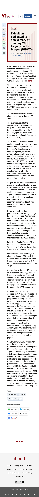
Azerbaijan (12, 394)
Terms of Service (13, 473)
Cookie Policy (19, 476)
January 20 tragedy (15, 399)
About (9, 466)
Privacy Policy (27, 473)
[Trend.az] (8, 16)
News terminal (12, 469)
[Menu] (35, 16)
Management (18, 466)
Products (29, 466)
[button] (4, 25)
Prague (22, 394)
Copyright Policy (26, 469)
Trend (29, 81)
